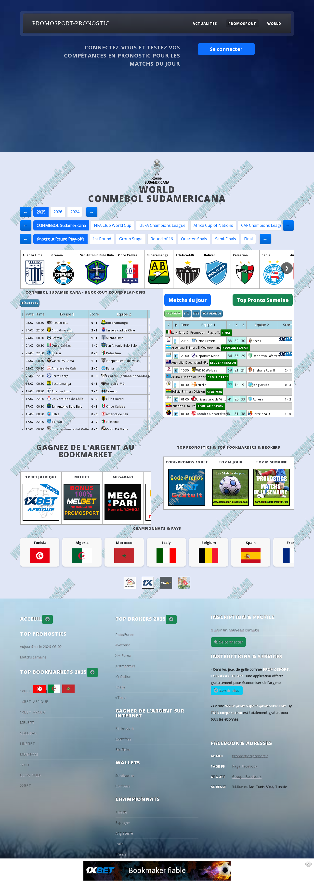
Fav (186, 313)
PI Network (125, 728)
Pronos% (173, 313)
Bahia (266, 255)
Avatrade (123, 644)
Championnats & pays (157, 528)
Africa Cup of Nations (213, 225)
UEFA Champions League (162, 225)
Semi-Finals (225, 239)
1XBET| (33, 691)
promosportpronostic (250, 756)
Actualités (205, 23)
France (121, 854)
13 (176, 370)
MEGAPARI (123, 476)
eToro (121, 697)
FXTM (120, 687)
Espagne (123, 822)
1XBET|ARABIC (33, 712)
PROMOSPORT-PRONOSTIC (71, 23)
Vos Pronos (212, 313)
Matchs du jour (188, 300)
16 (176, 414)
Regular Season (235, 347)
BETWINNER (30, 775)
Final (248, 239)
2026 (57, 211)
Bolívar (209, 255)
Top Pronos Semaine (262, 300)
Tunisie (121, 812)
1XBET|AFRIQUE (41, 476)
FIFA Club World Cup (112, 225)
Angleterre (124, 833)
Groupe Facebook (247, 776)
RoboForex (125, 634)
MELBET (82, 476)
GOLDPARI (29, 733)
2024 (74, 211)
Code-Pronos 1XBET (187, 461)
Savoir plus (228, 690)
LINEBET (27, 743)
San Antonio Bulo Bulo (97, 255)
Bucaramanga (158, 255)
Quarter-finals (194, 239)
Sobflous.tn (125, 775)
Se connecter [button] (226, 49)
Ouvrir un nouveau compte (235, 630)
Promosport (242, 23)
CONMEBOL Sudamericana (61, 225)
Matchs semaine (33, 657)
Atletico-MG (184, 255)
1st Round (101, 239)
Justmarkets (125, 666)
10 (176, 399)
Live (196, 313)
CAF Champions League (263, 225)
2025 (41, 211)
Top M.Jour (231, 461)
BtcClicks (123, 749)
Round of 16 (162, 239)
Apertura (214, 391)
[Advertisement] (157, 115)
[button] (47, 619)
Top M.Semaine (271, 461)
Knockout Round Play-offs (60, 239)
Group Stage (131, 239)
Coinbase (123, 786)
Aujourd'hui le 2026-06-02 (41, 646)
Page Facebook (245, 766)
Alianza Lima (32, 255)
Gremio (57, 255)
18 (176, 356)
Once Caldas (127, 255)
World (274, 23)
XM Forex (123, 655)
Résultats (29, 303)
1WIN (24, 764)
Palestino (240, 255)
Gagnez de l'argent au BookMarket (85, 450)
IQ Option (123, 676)
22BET (25, 785)
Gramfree (123, 739)
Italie (119, 843)
